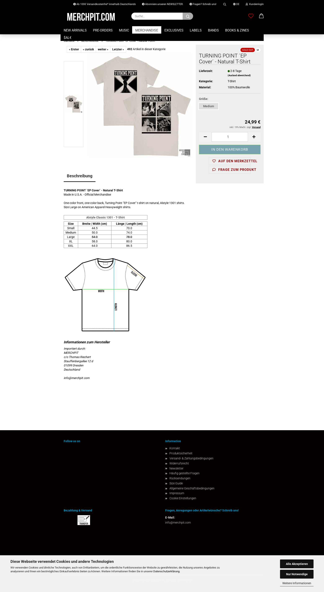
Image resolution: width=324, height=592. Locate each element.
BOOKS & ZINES (237, 30)
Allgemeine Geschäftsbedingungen (191, 488)
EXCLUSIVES (173, 30)
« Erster (74, 49)
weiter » (103, 49)
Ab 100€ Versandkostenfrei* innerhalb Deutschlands (104, 4)
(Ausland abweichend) (239, 75)
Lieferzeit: (206, 71)
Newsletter (176, 468)
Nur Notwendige (297, 574)
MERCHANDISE (146, 30)
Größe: (203, 99)
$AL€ (67, 38)
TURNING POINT (75, 190)
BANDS (213, 30)
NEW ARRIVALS (75, 30)
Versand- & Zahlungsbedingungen (191, 458)
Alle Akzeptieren (297, 564)
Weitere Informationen (296, 583)
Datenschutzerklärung (166, 571)
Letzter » (118, 49)
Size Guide (176, 483)
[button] (261, 16)
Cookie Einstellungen (182, 498)
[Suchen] (188, 16)
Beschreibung (79, 175)
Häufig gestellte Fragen (184, 473)
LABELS (196, 30)
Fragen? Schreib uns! (203, 4)
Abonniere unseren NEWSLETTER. (162, 4)
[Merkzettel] (251, 16)
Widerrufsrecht (179, 463)
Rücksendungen (179, 478)
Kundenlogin (255, 4)
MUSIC (124, 30)
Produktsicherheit (180, 453)
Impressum (176, 493)
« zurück (88, 49)
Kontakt (174, 448)
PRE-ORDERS (103, 30)
